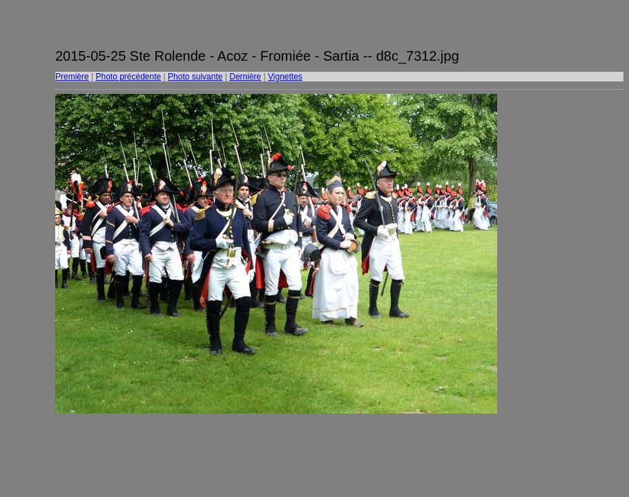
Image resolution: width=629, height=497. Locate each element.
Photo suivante (195, 76)
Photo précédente (128, 76)
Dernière (245, 76)
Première (72, 76)
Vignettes (285, 76)
